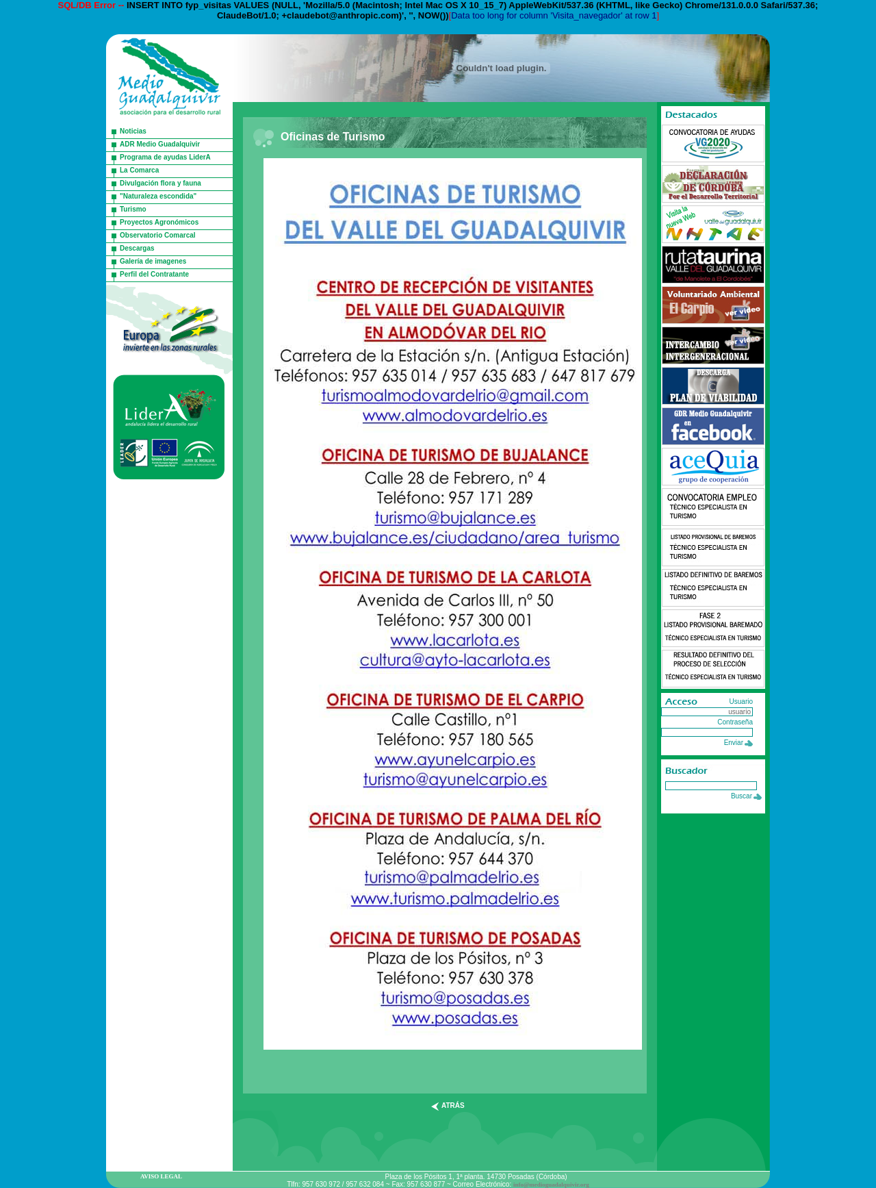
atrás (453, 1105)
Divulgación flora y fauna (160, 183)
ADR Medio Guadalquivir (160, 144)
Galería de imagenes (153, 261)
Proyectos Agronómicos (159, 222)
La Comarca (139, 170)
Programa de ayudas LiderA (165, 157)
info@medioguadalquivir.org (551, 1184)
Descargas (137, 248)
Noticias (133, 131)
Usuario (741, 701)
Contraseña (735, 722)
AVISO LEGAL (161, 1176)
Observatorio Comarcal (158, 235)
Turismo (133, 209)
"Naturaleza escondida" (158, 196)
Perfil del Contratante (154, 274)
